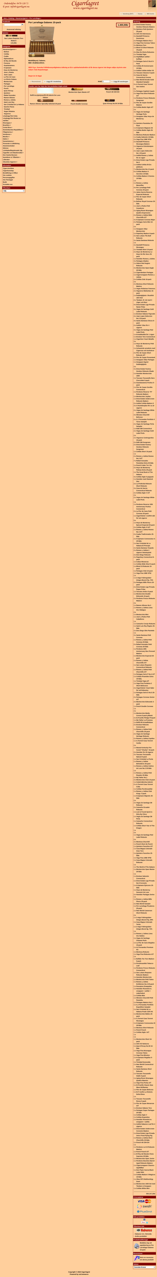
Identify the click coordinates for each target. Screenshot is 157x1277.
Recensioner (138, 1253)
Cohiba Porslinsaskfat (144, 789)
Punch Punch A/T (142, 1152)
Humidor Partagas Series (145, 894)
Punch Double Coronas (79, 104)
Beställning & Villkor (10, 173)
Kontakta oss (8, 184)
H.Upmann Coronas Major (145, 220)
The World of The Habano (145, 867)
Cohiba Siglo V (141, 1115)
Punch (6, 88)
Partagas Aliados (142, 261)
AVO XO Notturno (142, 1044)
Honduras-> (7, 134)
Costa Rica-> (7, 127)
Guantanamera (9, 65)
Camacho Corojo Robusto (145, 624)
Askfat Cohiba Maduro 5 (145, 403)
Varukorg (136, 22)
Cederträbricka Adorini (144, 782)
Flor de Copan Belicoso (144, 1090)
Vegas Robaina (9, 111)
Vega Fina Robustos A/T (145, 954)
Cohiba (6, 54)
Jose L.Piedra (9, 72)
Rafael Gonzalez (9, 95)
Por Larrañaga (35, 18)
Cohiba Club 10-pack (143, 279)
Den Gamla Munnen (10, 155)
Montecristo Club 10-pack (145, 780)
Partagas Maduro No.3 (144, 41)
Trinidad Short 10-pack (144, 249)
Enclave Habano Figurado (145, 314)
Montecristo (8, 81)
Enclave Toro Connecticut (145, 337)
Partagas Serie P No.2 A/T (145, 674)
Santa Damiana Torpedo (145, 548)
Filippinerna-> (8, 132)
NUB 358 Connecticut (144, 428)
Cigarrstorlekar (8, 168)
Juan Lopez (8, 75)
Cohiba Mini (140, 995)
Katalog (11, 18)
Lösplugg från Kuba (10, 116)
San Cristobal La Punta (144, 759)
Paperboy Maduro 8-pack (145, 233)
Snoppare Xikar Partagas (145, 360)
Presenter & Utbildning (11, 143)
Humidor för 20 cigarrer (144, 752)
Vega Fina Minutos (143, 1055)
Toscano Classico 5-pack (145, 73)
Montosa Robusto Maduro (145, 135)
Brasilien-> (7, 125)
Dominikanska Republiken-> (13, 130)
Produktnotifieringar (140, 1240)
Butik (5, 182)
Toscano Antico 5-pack (144, 591)
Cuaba (6, 56)
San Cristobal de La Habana (14, 104)
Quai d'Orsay (8, 91)
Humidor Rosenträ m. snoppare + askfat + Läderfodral (144, 991)
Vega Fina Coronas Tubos (145, 43)
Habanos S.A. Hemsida (143, 1234)
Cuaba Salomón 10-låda (145, 137)
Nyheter (5, 33)
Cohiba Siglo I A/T (142, 1032)
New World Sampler (143, 904)
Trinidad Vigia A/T (142, 681)
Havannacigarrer (22, 18)
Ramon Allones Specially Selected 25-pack (45, 104)
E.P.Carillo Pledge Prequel (145, 718)
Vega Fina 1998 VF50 (143, 858)
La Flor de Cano (9, 77)
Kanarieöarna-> (8, 141)
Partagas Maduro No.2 (144, 1002)
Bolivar (6, 52)
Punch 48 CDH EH (112, 92)
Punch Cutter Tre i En (144, 465)
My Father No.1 (141, 777)
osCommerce (83, 1274)
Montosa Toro (141, 45)
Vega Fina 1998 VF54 (143, 139)
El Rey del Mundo (10, 61)
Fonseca (7, 63)
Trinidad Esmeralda (143, 1062)
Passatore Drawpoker (144, 986)
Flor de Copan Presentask (145, 357)
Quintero (7, 93)
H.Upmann (7, 68)
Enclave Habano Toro (144, 1108)
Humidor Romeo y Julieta (145, 259)
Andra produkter (141, 1236)
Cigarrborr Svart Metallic (145, 339)
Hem (5, 18)
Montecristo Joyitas (143, 396)
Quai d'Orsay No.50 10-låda (113, 103)
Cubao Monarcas (142, 562)
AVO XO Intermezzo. (143, 34)
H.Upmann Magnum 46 (144, 128)
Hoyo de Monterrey (11, 70)
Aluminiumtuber (9, 146)
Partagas (7, 84)
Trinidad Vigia (141, 54)
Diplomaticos (8, 58)
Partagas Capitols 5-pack (145, 91)
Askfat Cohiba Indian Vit (145, 70)
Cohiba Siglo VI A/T (143, 527)
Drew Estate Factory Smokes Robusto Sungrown (143, 447)
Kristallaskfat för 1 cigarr (145, 334)
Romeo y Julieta (9, 100)
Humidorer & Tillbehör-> (11, 157)
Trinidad (7, 109)
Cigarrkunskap (8, 170)
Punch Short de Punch (144, 844)
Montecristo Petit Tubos (145, 979)
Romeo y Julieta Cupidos (145, 738)
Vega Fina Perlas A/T (143, 1083)
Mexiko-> (6, 137)
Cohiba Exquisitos (143, 1117)
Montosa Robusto (142, 952)
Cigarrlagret (85, 1272)
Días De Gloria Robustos (145, 52)
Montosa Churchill (143, 842)
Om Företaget (8, 180)
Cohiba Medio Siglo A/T (144, 107)
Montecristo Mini (142, 614)
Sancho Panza (9, 107)
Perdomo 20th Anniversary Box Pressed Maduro (145, 651)
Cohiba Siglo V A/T (143, 493)
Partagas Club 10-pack (144, 571)
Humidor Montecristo (144, 977)
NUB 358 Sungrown (143, 442)
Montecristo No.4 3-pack (145, 169)
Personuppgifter (9, 177)
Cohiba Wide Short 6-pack (145, 564)
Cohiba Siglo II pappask (145, 477)
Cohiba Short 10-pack (144, 451)
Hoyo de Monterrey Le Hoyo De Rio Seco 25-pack (144, 254)
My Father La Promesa (144, 720)
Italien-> (6, 139)
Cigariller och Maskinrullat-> (13, 153)
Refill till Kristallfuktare (144, 722)
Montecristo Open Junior (145, 1158)
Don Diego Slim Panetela (145, 630)
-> (9, 49)
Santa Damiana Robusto (145, 240)
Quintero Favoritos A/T (144, 846)
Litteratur (6, 159)
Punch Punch (141, 1030)
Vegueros (7, 114)
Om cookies (7, 175)
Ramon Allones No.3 (143, 605)
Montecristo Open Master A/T (79, 92)
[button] (127, 13)
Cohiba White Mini (142, 1188)
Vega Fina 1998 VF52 (143, 573)
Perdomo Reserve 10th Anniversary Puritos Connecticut (144, 506)
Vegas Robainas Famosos (145, 288)
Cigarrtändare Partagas (144, 272)
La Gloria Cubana (10, 79)
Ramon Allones (9, 97)
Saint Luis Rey (9, 102)
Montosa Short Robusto (145, 1028)
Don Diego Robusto (143, 555)
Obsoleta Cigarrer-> (10, 162)
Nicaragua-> (7, 123)
